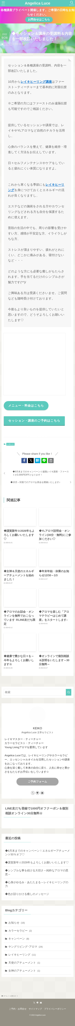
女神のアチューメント (24, 970)
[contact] (42, 793)
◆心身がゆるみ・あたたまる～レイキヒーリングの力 (36, 884)
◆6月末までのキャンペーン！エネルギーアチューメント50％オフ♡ (37, 852)
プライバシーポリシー (55, 1009)
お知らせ (8, 44)
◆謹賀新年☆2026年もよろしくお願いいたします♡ (37, 862)
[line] (37, 793)
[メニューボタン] (3, 3)
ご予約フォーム (37, 781)
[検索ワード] (37, 692)
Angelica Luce (37, 3)
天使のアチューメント (24, 962)
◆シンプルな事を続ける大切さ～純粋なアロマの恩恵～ (36, 872)
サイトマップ (35, 1009)
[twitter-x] (33, 793)
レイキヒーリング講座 (36, 81)
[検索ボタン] (71, 3)
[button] (24, 460)
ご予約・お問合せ (18, 1009)
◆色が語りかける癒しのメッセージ (27, 893)
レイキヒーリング (22, 954)
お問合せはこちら (39, 19)
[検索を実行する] (68, 692)
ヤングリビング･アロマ (25, 946)
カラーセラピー (20, 930)
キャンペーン (18, 938)
